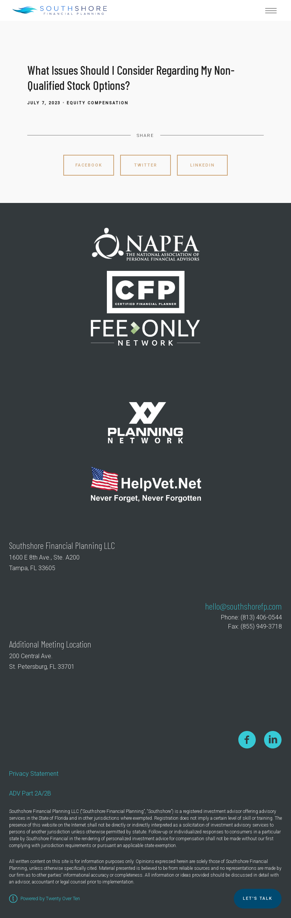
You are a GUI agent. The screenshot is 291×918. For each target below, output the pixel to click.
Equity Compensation (97, 103)
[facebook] (247, 739)
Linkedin (202, 165)
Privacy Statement (33, 773)
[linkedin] (273, 739)
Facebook (88, 165)
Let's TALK (257, 898)
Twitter (145, 165)
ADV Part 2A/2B (30, 793)
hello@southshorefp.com (243, 605)
